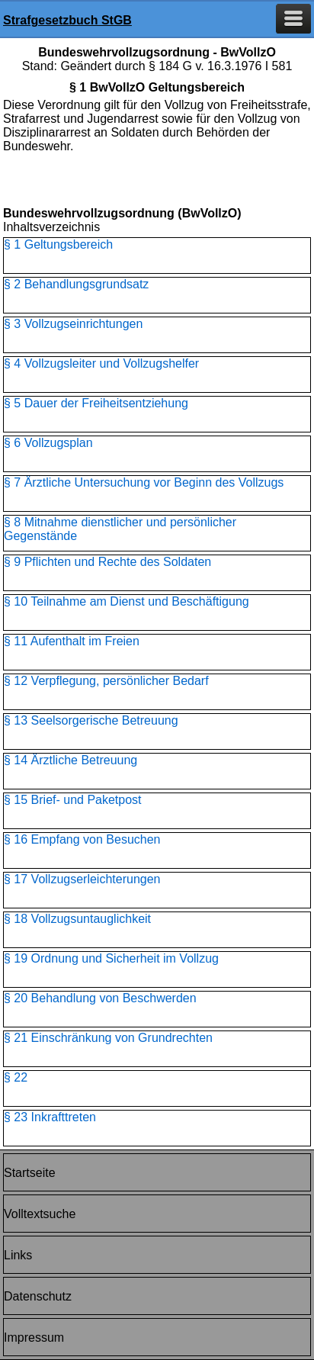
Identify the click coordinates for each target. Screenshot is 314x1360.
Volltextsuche (39, 1213)
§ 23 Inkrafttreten (50, 1117)
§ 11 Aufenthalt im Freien (71, 641)
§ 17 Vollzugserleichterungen (82, 879)
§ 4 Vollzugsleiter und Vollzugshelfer (101, 363)
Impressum (34, 1337)
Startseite (30, 1172)
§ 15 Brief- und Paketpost (73, 799)
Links (18, 1255)
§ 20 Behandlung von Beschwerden (100, 998)
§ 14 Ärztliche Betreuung (70, 760)
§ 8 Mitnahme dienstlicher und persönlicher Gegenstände (120, 529)
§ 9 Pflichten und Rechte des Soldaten (107, 561)
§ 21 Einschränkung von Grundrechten (108, 1037)
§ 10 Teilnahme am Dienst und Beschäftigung (126, 601)
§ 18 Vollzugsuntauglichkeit (77, 918)
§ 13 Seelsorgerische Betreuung (91, 720)
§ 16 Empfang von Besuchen (82, 839)
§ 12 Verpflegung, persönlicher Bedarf (106, 680)
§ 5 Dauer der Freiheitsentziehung (96, 403)
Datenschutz (38, 1296)
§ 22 (15, 1077)
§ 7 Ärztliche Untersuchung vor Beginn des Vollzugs (144, 482)
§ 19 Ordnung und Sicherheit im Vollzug (111, 958)
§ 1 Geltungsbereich (58, 244)
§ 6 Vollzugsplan (48, 442)
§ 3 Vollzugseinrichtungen (73, 323)
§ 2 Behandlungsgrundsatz (76, 284)
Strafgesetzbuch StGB (67, 20)
